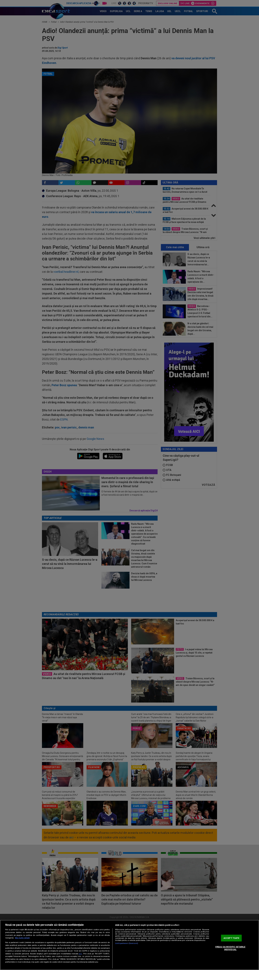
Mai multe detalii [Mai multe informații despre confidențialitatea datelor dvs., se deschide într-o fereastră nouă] (22, 938)
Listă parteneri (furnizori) (126, 943)
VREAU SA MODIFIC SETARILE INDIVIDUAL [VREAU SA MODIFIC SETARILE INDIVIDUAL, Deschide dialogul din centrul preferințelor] (230, 948)
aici (80, 953)
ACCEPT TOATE (231, 938)
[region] (129, 945)
